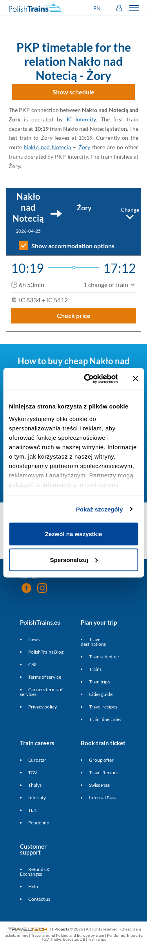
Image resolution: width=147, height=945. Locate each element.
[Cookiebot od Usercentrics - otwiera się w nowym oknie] (87, 379)
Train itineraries (105, 719)
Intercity (37, 797)
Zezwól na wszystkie (73, 534)
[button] (98, 8)
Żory (84, 147)
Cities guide (101, 694)
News (34, 639)
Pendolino (38, 823)
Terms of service (44, 677)
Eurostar (37, 760)
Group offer (101, 760)
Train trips (99, 682)
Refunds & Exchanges (34, 871)
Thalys (35, 785)
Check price (74, 315)
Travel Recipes (103, 772)
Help (33, 886)
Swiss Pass (99, 785)
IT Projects (59, 929)
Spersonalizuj (74, 559)
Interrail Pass (102, 797)
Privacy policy (42, 707)
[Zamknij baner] (135, 378)
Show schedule (73, 92)
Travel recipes (103, 707)
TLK (32, 810)
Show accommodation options (72, 246)
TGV (32, 772)
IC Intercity (81, 119)
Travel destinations (93, 641)
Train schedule (104, 657)
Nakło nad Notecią (47, 147)
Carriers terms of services (41, 692)
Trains (95, 669)
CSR (32, 664)
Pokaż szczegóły (99, 509)
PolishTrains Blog (46, 652)
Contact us (39, 899)
